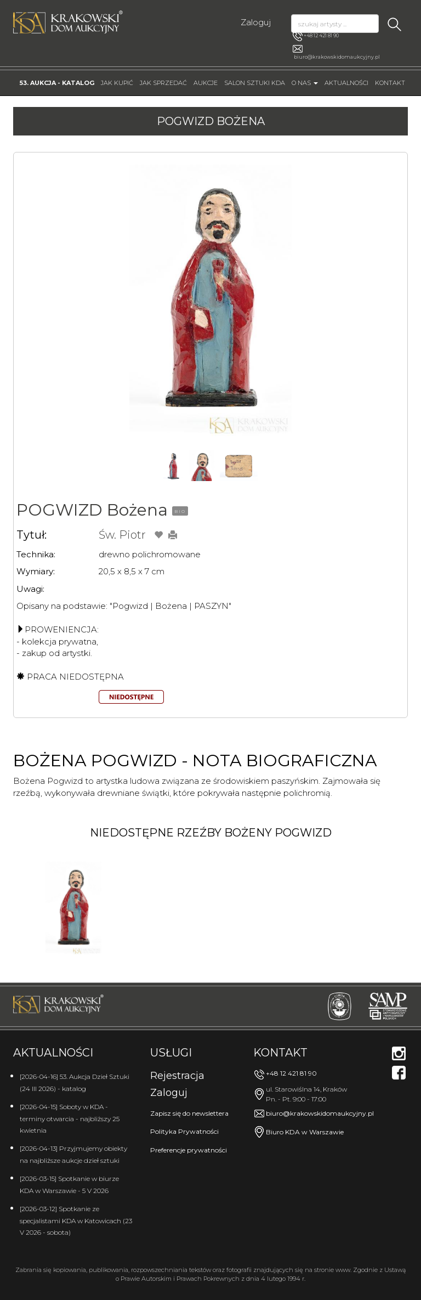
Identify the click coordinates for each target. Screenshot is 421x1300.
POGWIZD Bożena (92, 510)
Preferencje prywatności (188, 1150)
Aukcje (206, 83)
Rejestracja (177, 1076)
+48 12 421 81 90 (316, 36)
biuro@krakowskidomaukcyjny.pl (337, 57)
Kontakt (390, 83)
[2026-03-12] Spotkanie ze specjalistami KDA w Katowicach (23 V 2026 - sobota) (76, 1220)
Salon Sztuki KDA (254, 83)
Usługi (171, 1053)
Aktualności (346, 83)
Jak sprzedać (163, 83)
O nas (305, 83)
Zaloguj (256, 22)
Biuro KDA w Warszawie (305, 1132)
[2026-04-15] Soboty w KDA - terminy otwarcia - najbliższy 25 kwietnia (70, 1118)
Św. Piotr (122, 534)
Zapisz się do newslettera (189, 1113)
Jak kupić (117, 83)
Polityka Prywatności (184, 1131)
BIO (180, 511)
